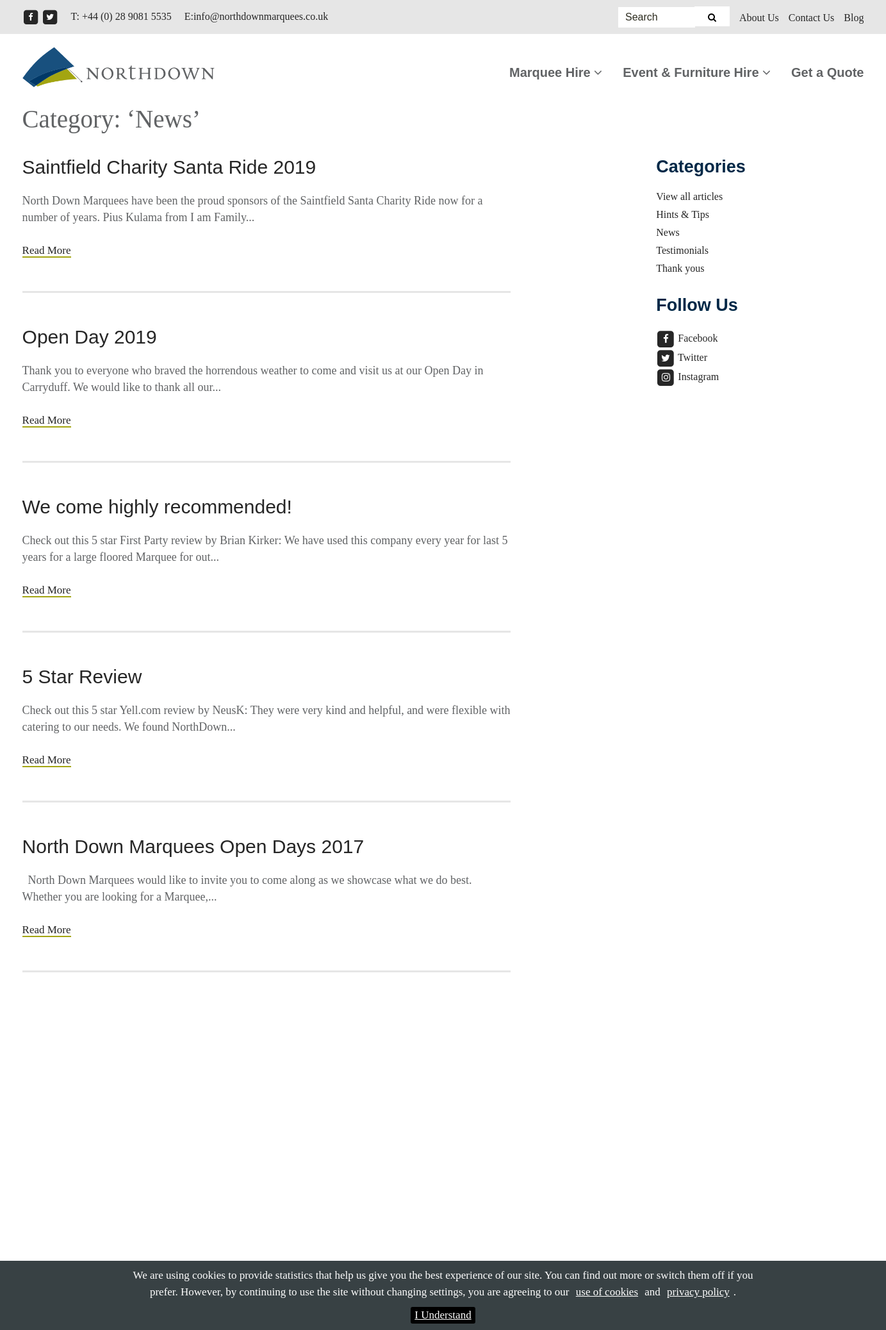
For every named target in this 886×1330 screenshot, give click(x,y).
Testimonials (682, 250)
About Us (759, 17)
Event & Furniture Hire (697, 72)
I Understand (442, 1315)
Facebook (687, 338)
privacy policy (698, 1292)
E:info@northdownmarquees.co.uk (256, 16)
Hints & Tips (682, 214)
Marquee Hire (555, 72)
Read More (46, 250)
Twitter (681, 357)
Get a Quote (827, 72)
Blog (854, 17)
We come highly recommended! (157, 506)
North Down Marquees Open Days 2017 (193, 846)
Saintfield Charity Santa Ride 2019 (169, 167)
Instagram (687, 376)
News (667, 232)
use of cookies (607, 1292)
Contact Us (812, 17)
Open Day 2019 (89, 336)
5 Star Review (82, 676)
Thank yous (680, 268)
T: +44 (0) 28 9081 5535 (121, 16)
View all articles (689, 196)
